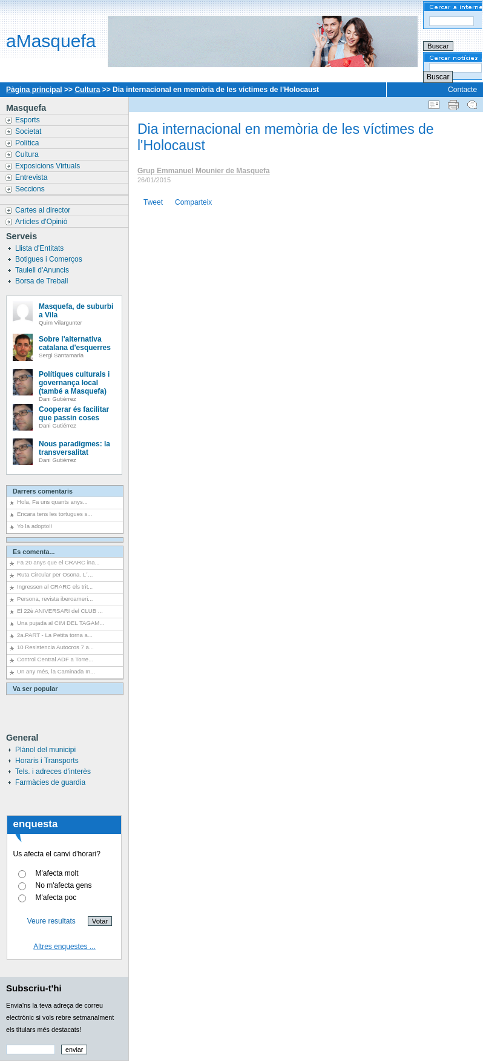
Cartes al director (44, 210)
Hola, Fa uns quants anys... (52, 501)
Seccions (31, 189)
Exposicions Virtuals (48, 166)
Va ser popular (35, 688)
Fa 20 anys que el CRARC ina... (58, 562)
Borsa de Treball (42, 281)
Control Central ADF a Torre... (55, 659)
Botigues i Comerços (49, 259)
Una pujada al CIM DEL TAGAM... (60, 623)
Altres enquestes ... (64, 946)
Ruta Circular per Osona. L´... (55, 574)
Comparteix (193, 202)
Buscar (438, 77)
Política (28, 143)
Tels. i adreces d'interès (53, 771)
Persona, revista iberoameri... (55, 598)
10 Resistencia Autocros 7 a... (55, 647)
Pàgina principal (34, 89)
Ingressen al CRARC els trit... (55, 586)
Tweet (153, 202)
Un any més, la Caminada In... (56, 671)
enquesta (35, 824)
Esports (28, 120)
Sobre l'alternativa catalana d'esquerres (75, 343)
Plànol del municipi (45, 749)
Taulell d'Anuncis (43, 270)
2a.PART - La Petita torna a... (55, 635)
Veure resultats (51, 921)
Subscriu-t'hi (34, 988)
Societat (29, 131)
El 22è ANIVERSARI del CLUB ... (60, 610)
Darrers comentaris (43, 491)
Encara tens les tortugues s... (54, 514)
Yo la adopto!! (34, 526)
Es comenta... (34, 551)
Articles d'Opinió (42, 221)
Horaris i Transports (47, 760)
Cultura (87, 89)
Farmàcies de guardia (50, 782)
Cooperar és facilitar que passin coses (74, 413)
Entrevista (32, 177)
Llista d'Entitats (40, 248)
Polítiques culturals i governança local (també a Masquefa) (74, 382)
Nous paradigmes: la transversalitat (74, 448)
